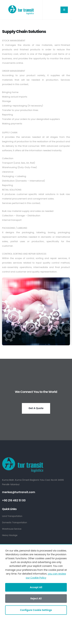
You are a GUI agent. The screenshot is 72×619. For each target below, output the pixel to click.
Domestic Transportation (14, 522)
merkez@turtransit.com (18, 492)
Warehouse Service (11, 529)
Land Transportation (12, 516)
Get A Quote (36, 408)
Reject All (36, 598)
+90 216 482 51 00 (14, 500)
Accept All (36, 587)
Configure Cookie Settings (36, 610)
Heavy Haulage (9, 535)
